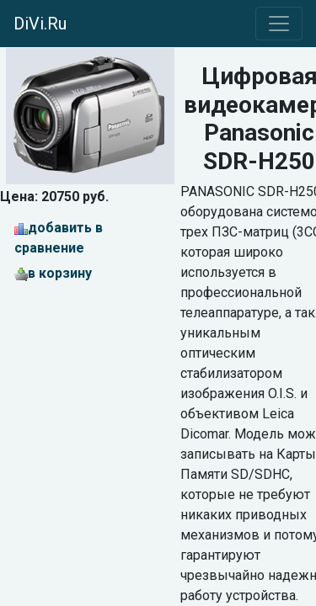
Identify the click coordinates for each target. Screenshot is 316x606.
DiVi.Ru (40, 23)
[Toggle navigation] (279, 23)
